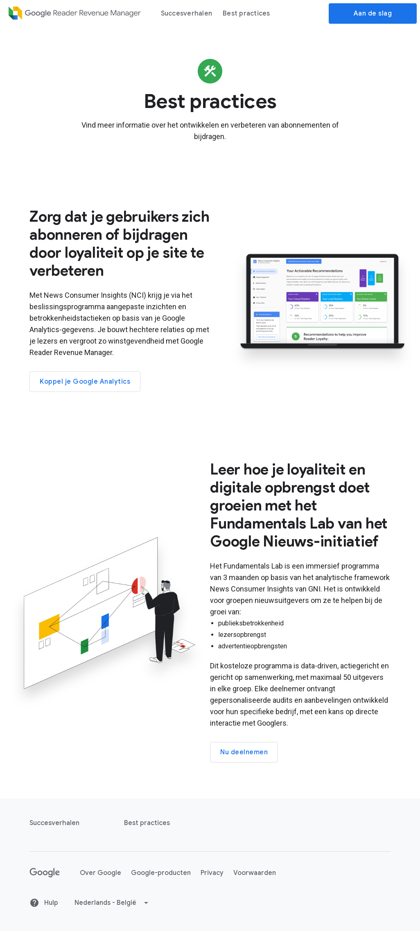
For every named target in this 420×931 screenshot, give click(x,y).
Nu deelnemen (244, 752)
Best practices (246, 13)
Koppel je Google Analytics (85, 382)
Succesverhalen (186, 13)
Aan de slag (373, 13)
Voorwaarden (254, 873)
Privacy (212, 873)
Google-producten (161, 873)
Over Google (100, 873)
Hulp (43, 903)
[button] (112, 902)
